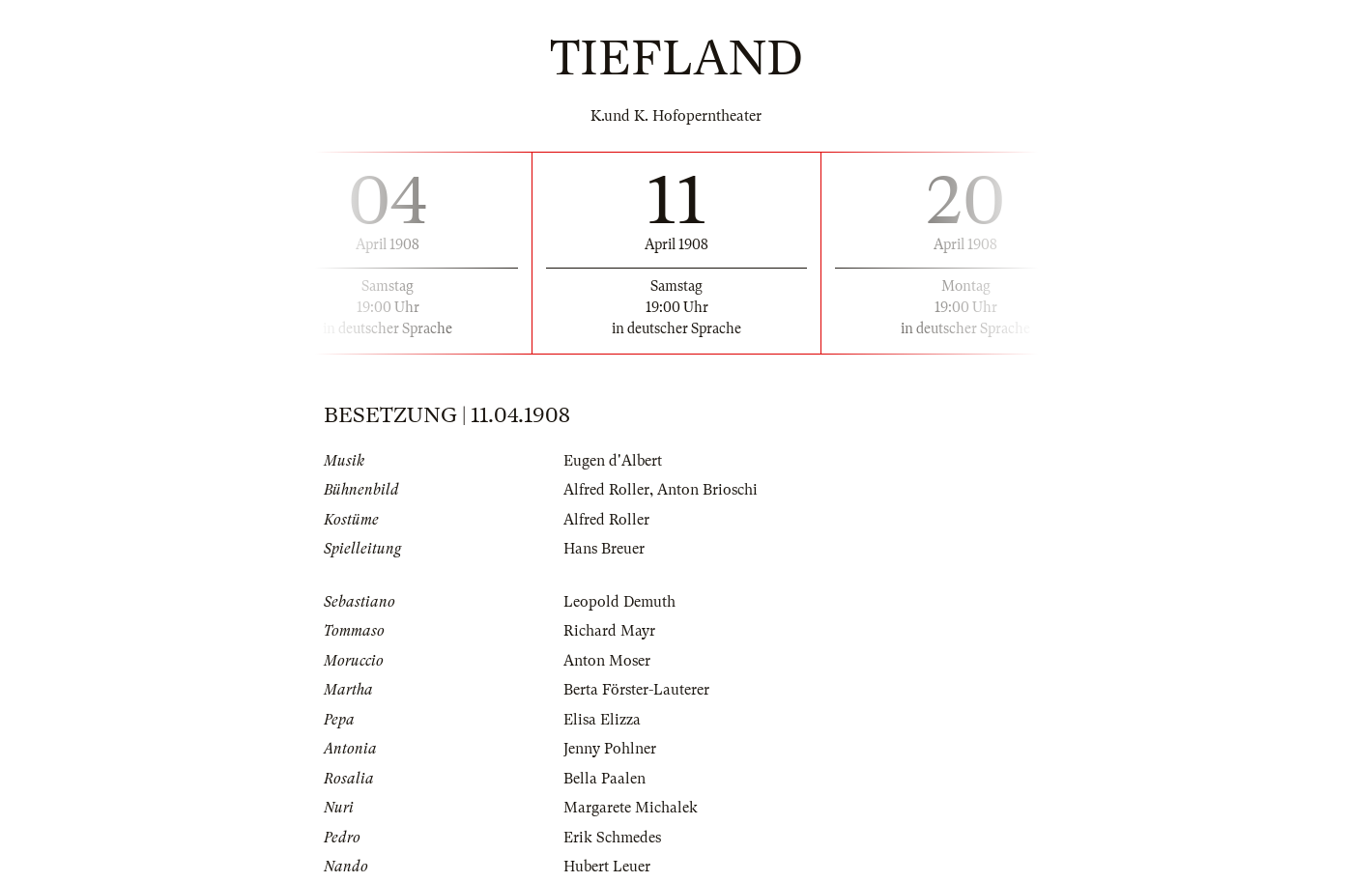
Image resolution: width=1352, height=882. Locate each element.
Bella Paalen (604, 778)
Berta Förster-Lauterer (636, 689)
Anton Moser (606, 660)
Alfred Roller (606, 489)
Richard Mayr (609, 631)
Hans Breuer (604, 548)
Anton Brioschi (707, 489)
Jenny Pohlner (609, 748)
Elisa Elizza (602, 719)
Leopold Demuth (619, 602)
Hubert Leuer (606, 866)
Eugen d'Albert (612, 460)
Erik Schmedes (612, 837)
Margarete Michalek (630, 807)
